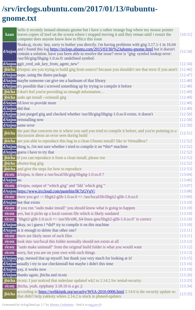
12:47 (186, 75)
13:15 (186, 258)
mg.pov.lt (94, 304)
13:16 (186, 264)
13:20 (186, 275)
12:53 (186, 169)
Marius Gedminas (62, 304)
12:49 (186, 92)
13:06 (186, 180)
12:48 (186, 80)
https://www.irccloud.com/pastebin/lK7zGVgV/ (56, 191)
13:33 (186, 280)
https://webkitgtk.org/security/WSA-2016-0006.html (81, 291)
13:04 (186, 174)
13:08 (186, 191)
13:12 (186, 241)
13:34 (186, 286)
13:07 (186, 185)
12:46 (186, 69)
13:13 (186, 252)
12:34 (186, 51)
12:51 (186, 133)
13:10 (186, 202)
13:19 (186, 269)
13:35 (186, 294)
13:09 (186, 197)
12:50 (186, 114)
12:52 (186, 141)
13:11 (186, 230)
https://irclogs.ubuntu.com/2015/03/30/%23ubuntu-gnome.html (101, 49)
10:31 (186, 34)
